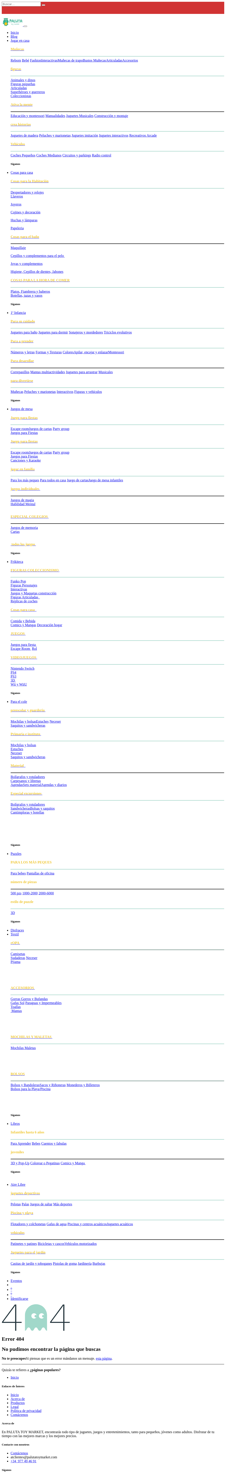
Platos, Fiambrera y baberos (30, 291)
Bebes (36, 1143)
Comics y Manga (73, 1163)
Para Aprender (21, 1143)
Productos (18, 1403)
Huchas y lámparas (24, 220)
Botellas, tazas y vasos (26, 295)
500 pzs (16, 893)
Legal (15, 1407)
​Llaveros (17, 196)
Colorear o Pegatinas (45, 1163)
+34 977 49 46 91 (23, 1461)
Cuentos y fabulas (54, 1143)
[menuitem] (15, 32)
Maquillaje (18, 248)
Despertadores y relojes (27, 192)
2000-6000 (46, 893)
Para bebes (18, 873)
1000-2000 (30, 893)
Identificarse (19, 1299)
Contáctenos (19, 1415)
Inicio (15, 1377)
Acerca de (18, 1399)
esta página (104, 1358)
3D (13, 913)
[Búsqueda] (43, 5)
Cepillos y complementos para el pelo (38, 256)
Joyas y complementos (27, 264)
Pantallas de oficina (40, 873)
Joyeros (16, 204)
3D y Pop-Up (20, 1163)
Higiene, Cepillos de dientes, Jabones (37, 271)
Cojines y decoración (25, 212)
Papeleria (17, 228)
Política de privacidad (26, 1411)
